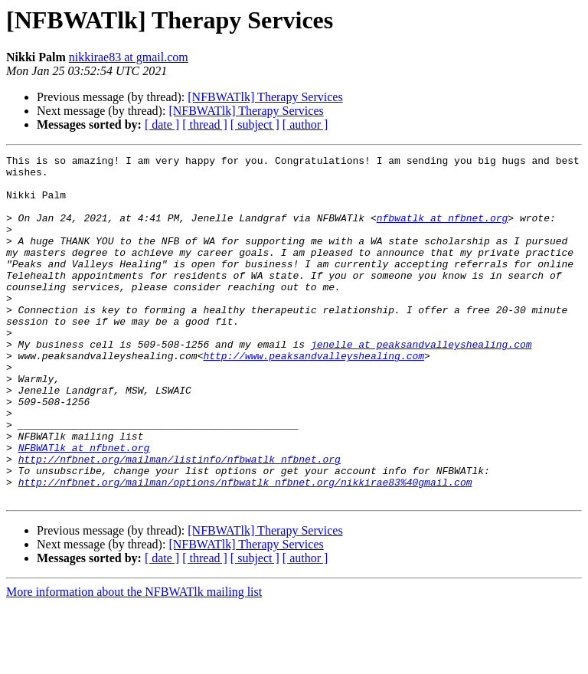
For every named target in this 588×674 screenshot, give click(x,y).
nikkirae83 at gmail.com (128, 57)
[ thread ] (204, 124)
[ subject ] (254, 124)
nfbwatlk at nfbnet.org (442, 231)
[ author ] (305, 124)
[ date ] (162, 124)
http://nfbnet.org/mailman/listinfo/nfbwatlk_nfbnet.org (179, 521)
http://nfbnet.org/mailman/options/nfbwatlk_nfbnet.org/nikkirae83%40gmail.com (245, 548)
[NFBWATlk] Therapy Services (265, 96)
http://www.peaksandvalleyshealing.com (313, 397)
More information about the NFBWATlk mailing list (134, 660)
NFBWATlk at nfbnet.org (84, 507)
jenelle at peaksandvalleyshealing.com (421, 383)
